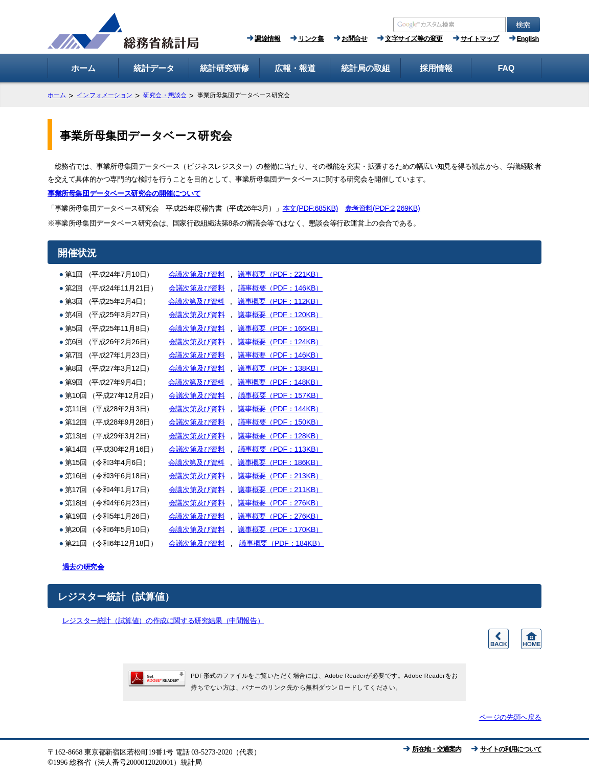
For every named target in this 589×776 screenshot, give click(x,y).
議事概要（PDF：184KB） (281, 543)
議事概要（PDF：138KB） (280, 368)
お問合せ (354, 38)
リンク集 (311, 38)
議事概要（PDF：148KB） (280, 382)
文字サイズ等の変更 (414, 38)
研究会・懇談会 (165, 95)
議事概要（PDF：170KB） (280, 529)
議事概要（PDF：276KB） (280, 503)
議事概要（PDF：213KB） (280, 476)
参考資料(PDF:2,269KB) (382, 208)
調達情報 (267, 38)
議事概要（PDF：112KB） (280, 301)
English (528, 38)
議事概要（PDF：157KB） (280, 395)
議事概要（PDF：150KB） (280, 422)
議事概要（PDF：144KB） (280, 409)
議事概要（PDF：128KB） (280, 436)
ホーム (57, 95)
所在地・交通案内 (436, 749)
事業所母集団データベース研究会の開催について (124, 193)
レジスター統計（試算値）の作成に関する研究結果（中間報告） (163, 620)
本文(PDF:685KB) (310, 208)
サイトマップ (480, 38)
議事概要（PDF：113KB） (280, 449)
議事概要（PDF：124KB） (280, 342)
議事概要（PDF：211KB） (280, 489)
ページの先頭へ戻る (510, 717)
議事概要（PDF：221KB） (280, 274)
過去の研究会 (83, 567)
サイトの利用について (510, 749)
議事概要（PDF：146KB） (280, 288)
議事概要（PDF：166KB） (280, 328)
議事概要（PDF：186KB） (280, 462)
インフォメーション (104, 95)
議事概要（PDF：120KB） (280, 315)
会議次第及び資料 (197, 274)
